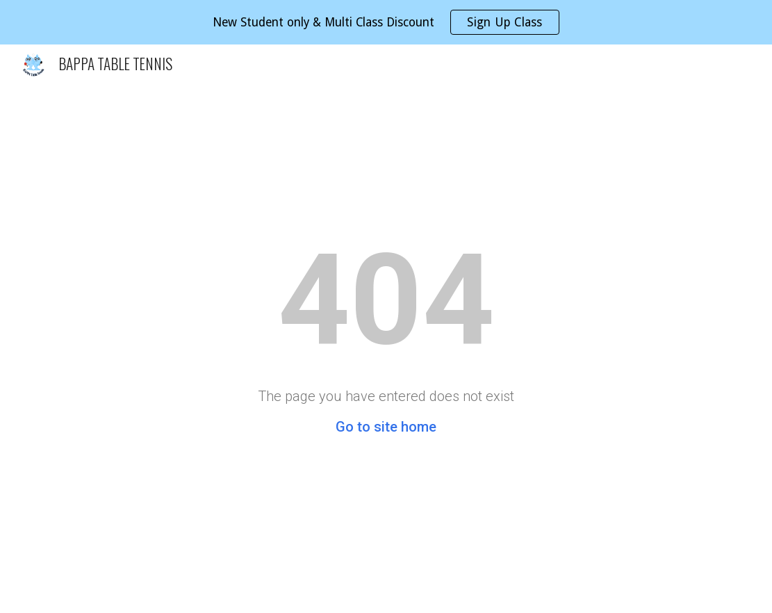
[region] (386, 22)
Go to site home (386, 426)
